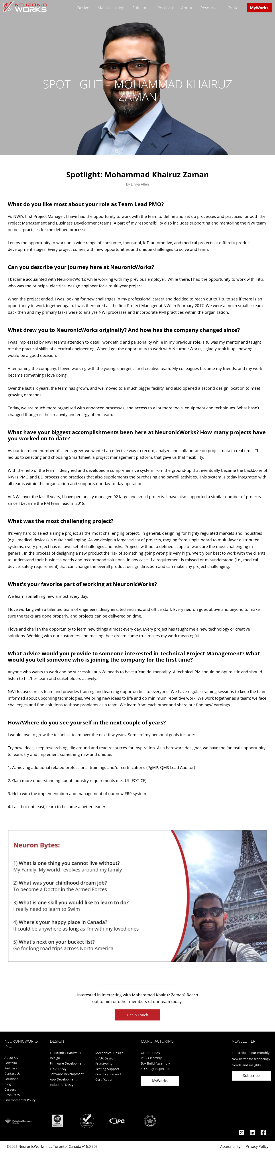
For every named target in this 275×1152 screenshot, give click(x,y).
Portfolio (165, 7)
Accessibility (230, 1146)
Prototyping (103, 1063)
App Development (63, 1079)
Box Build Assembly (155, 1063)
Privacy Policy (257, 1146)
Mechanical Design (109, 1053)
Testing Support (107, 1069)
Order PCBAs (150, 1053)
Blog (7, 1084)
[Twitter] (242, 1133)
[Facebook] (263, 1133)
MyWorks (259, 7)
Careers (10, 1089)
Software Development (67, 1074)
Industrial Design (62, 1084)
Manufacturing (111, 7)
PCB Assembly (151, 1058)
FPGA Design (59, 1069)
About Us (11, 1057)
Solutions (140, 7)
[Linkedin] (253, 1133)
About (186, 7)
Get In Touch (137, 1015)
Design (83, 7)
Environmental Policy (19, 1100)
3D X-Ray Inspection (155, 1069)
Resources (209, 8)
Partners (10, 1068)
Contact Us (12, 1073)
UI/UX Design (105, 1058)
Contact (235, 7)
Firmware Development (67, 1063)
